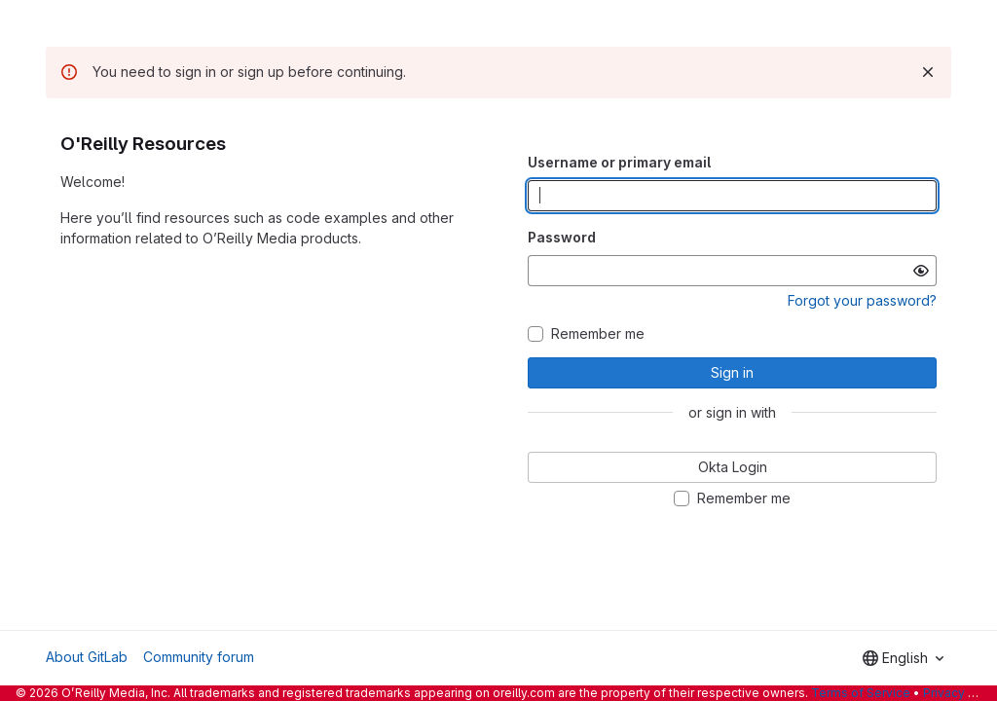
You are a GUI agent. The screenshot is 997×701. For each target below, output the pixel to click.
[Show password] (921, 270)
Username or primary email (619, 162)
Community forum (198, 656)
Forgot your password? (862, 300)
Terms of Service (860, 692)
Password (562, 237)
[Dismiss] (928, 72)
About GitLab (87, 656)
